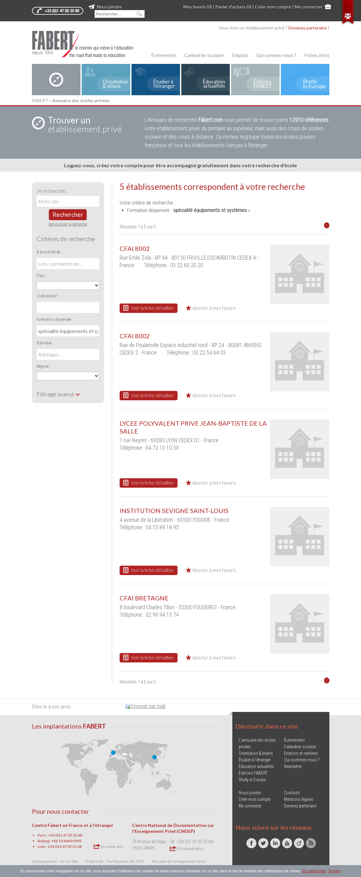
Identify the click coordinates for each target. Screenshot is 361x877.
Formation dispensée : (55, 319)
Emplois (240, 55)
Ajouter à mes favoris (211, 308)
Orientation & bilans (256, 753)
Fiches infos (316, 55)
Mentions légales (298, 799)
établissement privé (85, 124)
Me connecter (308, 6)
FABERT (40, 100)
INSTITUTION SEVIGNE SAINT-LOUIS (174, 510)
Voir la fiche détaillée (148, 308)
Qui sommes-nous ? (276, 55)
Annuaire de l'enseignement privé (178, 861)
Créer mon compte (273, 6)
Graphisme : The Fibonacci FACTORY (115, 861)
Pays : (41, 275)
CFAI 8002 (135, 248)
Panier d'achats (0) (233, 6)
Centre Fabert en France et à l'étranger (72, 825)
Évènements (164, 55)
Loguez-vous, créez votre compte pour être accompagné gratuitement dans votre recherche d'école (180, 165)
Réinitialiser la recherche (68, 224)
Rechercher (68, 214)
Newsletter (293, 766)
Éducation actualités (256, 766)
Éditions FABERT (253, 773)
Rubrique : (45, 342)
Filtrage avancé (58, 394)
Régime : (43, 366)
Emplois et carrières (301, 753)
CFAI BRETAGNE (144, 598)
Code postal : (48, 295)
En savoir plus (108, 846)
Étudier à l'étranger (255, 759)
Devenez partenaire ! (308, 27)
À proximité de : (49, 252)
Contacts (292, 792)
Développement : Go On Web (55, 861)
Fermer (335, 871)
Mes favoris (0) (197, 6)
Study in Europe (252, 779)
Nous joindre (105, 6)
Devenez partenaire (300, 805)
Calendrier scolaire (204, 55)
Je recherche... (52, 191)
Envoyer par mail (145, 706)
